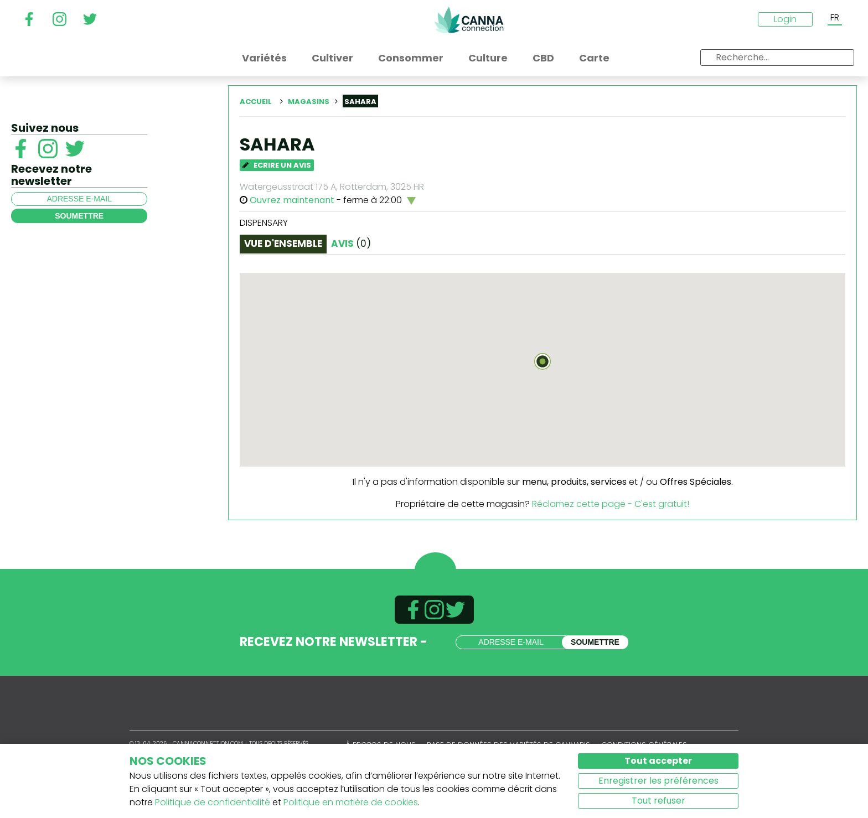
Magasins (308, 101)
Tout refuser (658, 800)
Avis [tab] (351, 243)
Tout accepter (658, 760)
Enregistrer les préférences (658, 780)
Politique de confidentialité (212, 802)
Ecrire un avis (276, 165)
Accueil (256, 101)
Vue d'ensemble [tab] (283, 243)
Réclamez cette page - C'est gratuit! (610, 504)
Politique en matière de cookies (350, 802)
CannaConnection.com (469, 19)
